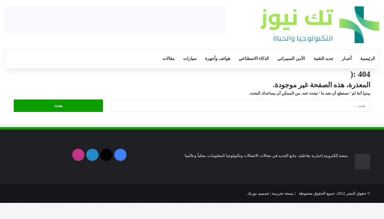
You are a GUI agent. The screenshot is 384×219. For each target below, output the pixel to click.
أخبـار (347, 58)
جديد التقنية (324, 58)
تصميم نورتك (258, 193)
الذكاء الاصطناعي (254, 58)
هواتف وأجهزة (217, 58)
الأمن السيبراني (291, 58)
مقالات (168, 58)
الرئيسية (367, 58)
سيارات (190, 58)
